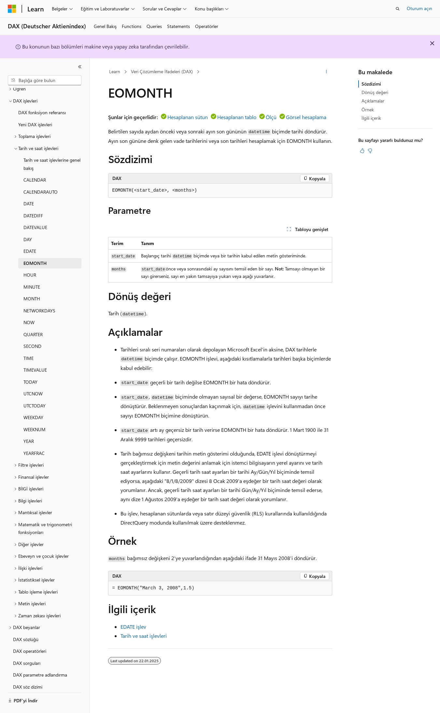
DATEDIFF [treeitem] (33, 198)
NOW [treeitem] (29, 304)
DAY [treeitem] (27, 221)
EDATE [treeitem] (29, 233)
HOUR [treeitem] (29, 257)
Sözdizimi (371, 84)
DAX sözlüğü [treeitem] (25, 621)
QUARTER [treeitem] (33, 316)
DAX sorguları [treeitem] (26, 645)
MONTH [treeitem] (31, 281)
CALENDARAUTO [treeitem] (40, 174)
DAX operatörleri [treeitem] (29, 633)
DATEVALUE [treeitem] (35, 209)
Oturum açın (419, 8)
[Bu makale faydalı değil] (370, 151)
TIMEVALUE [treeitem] (35, 352)
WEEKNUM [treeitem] (34, 411)
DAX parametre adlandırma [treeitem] (40, 657)
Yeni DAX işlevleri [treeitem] (35, 106)
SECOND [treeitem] (32, 328)
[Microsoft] (12, 9)
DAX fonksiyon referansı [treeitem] (42, 94)
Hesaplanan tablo (236, 117)
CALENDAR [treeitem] (34, 162)
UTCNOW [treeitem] (33, 376)
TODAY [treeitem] (30, 364)
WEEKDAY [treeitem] (33, 399)
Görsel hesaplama (306, 117)
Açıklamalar (373, 101)
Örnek (368, 109)
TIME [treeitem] (28, 340)
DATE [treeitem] (28, 186)
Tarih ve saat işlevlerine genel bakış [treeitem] (51, 146)
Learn (114, 71)
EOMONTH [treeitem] (35, 245)
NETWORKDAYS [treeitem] (39, 293)
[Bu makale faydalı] (362, 151)
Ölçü (271, 117)
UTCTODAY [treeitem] (34, 388)
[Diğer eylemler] (326, 72)
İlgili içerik (371, 118)
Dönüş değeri (375, 92)
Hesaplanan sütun (187, 117)
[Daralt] (80, 67)
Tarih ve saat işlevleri (144, 635)
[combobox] (44, 80)
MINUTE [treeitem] (31, 269)
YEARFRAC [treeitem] (34, 435)
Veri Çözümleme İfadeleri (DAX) (162, 71)
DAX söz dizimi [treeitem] (27, 669)
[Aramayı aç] (397, 9)
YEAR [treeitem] (28, 423)
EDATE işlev (133, 626)
